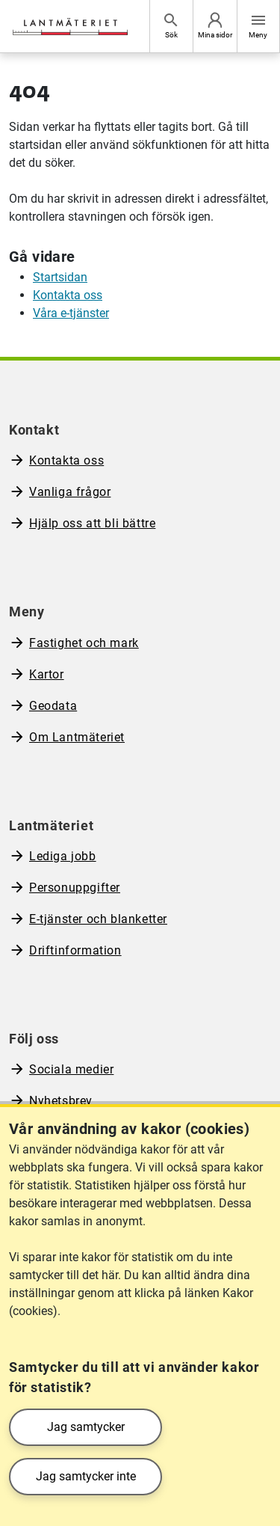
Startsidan (60, 277)
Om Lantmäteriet (77, 737)
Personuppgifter (74, 887)
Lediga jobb (62, 856)
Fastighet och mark (84, 643)
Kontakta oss (67, 295)
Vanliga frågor (70, 492)
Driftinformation (75, 950)
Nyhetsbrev (61, 1101)
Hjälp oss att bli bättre (92, 523)
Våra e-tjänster (71, 313)
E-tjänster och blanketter (98, 919)
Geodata (53, 706)
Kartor (46, 674)
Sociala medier (71, 1069)
